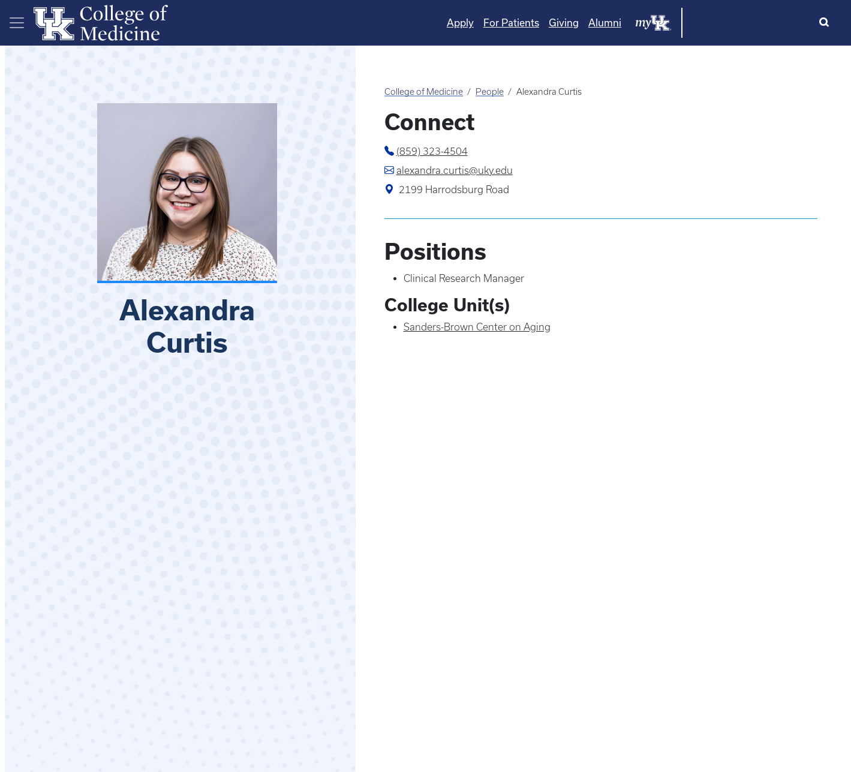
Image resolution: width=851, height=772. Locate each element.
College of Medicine (423, 92)
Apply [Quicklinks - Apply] (581, 22)
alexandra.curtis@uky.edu (454, 170)
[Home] (101, 21)
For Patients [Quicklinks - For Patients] (632, 22)
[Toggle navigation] (17, 23)
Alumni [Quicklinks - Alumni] (725, 22)
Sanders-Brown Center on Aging (477, 327)
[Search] (826, 23)
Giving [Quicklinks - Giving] (685, 22)
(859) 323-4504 (432, 151)
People (490, 92)
